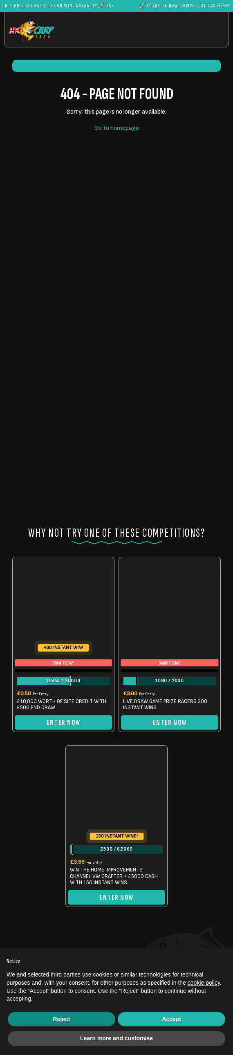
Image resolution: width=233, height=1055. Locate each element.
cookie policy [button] (204, 982)
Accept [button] (171, 1019)
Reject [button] (61, 1019)
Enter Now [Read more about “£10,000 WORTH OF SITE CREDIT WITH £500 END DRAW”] (63, 722)
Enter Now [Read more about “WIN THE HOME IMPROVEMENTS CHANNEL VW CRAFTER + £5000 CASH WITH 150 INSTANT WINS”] (116, 897)
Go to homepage (116, 128)
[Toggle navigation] (202, 29)
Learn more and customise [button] (116, 1038)
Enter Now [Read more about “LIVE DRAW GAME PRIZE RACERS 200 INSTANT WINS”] (169, 722)
